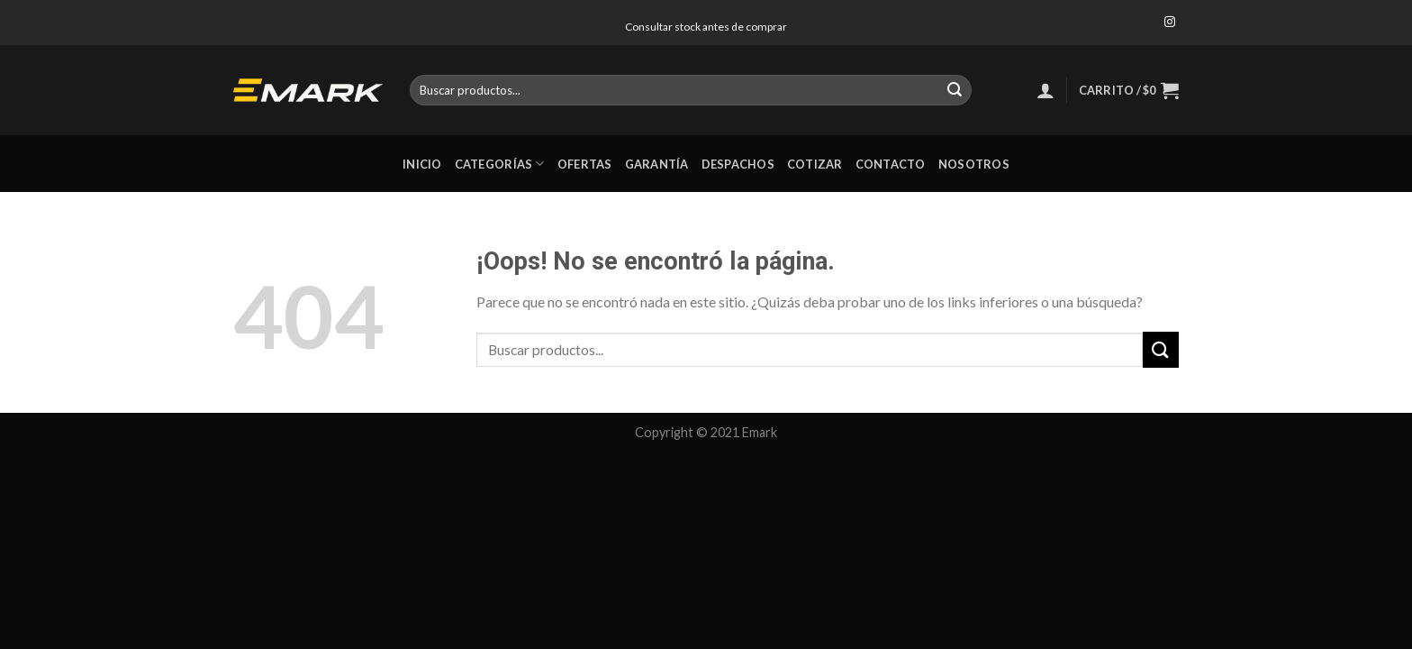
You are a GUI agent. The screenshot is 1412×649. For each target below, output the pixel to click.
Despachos (737, 164)
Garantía (657, 164)
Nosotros (973, 164)
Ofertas (584, 164)
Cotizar (815, 164)
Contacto (890, 164)
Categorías (500, 163)
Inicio (422, 164)
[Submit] (955, 90)
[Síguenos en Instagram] (1169, 22)
